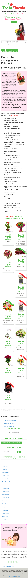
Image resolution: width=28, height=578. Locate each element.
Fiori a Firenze (5, 497)
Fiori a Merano (5, 472)
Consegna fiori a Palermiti (10, 420)
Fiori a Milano (5, 469)
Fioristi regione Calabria (12, 50)
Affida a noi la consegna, (14, 18)
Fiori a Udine (5, 500)
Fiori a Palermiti (8, 419)
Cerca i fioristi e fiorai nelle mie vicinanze (11, 442)
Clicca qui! (14, 22)
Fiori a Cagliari (5, 475)
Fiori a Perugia (5, 491)
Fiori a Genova (5, 513)
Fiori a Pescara (5, 507)
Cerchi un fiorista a (14, 14)
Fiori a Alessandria (6, 482)
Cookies (14, 576)
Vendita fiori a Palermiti (9, 422)
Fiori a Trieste (5, 519)
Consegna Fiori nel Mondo (8, 566)
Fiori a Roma (5, 466)
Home (3, 50)
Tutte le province (5, 522)
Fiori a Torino (5, 510)
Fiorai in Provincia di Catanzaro (10, 51)
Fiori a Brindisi (5, 478)
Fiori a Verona (5, 488)
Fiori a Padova (5, 485)
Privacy (18, 576)
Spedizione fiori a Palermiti (10, 425)
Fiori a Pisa (4, 504)
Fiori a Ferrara (5, 494)
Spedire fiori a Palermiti (9, 423)
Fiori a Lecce (5, 463)
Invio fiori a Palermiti (9, 426)
